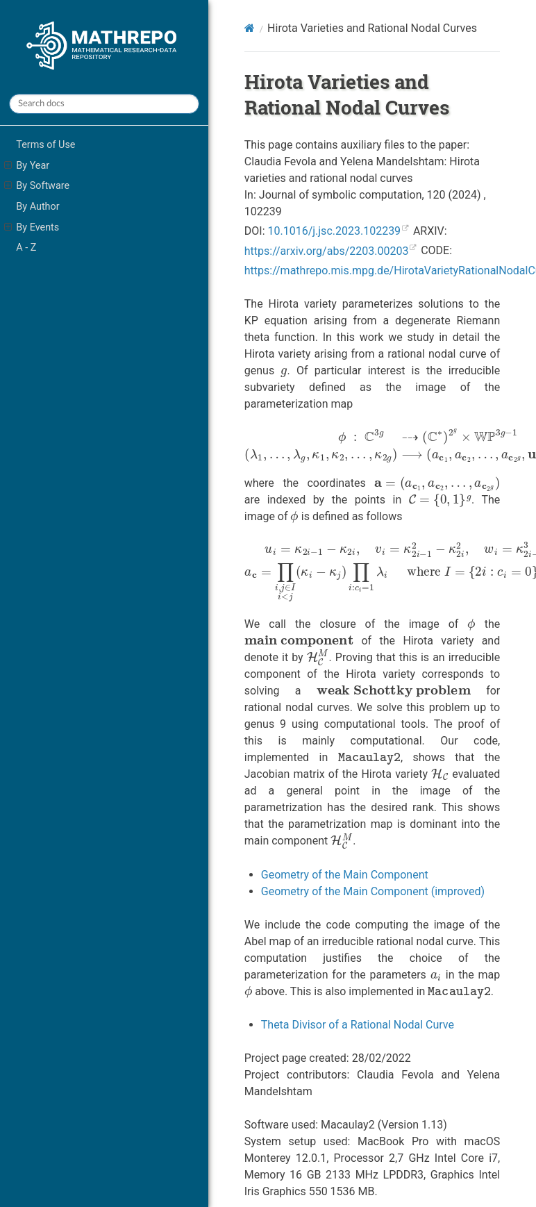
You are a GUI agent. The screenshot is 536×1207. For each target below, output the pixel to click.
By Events (31, 228)
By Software (36, 186)
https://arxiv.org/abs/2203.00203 (326, 251)
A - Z (26, 247)
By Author (37, 207)
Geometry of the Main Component (344, 874)
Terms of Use (45, 145)
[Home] (249, 28)
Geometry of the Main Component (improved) (373, 891)
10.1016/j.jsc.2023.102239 (334, 231)
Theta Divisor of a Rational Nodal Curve (357, 1024)
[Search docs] (104, 104)
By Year (26, 166)
